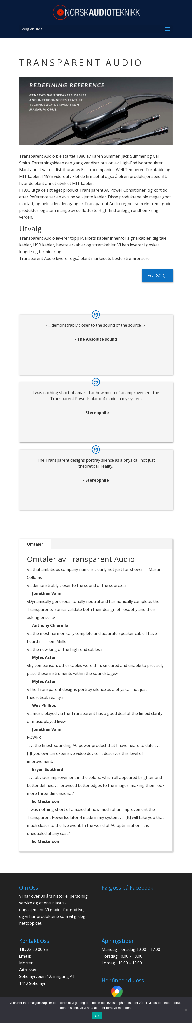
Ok (97, 1016)
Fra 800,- (157, 275)
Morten (26, 963)
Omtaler (35, 544)
